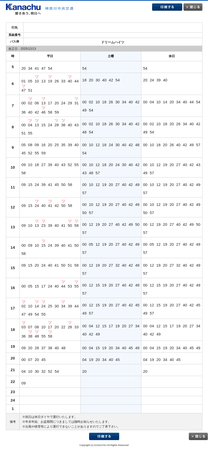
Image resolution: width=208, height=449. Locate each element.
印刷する (167, 7)
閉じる (192, 7)
